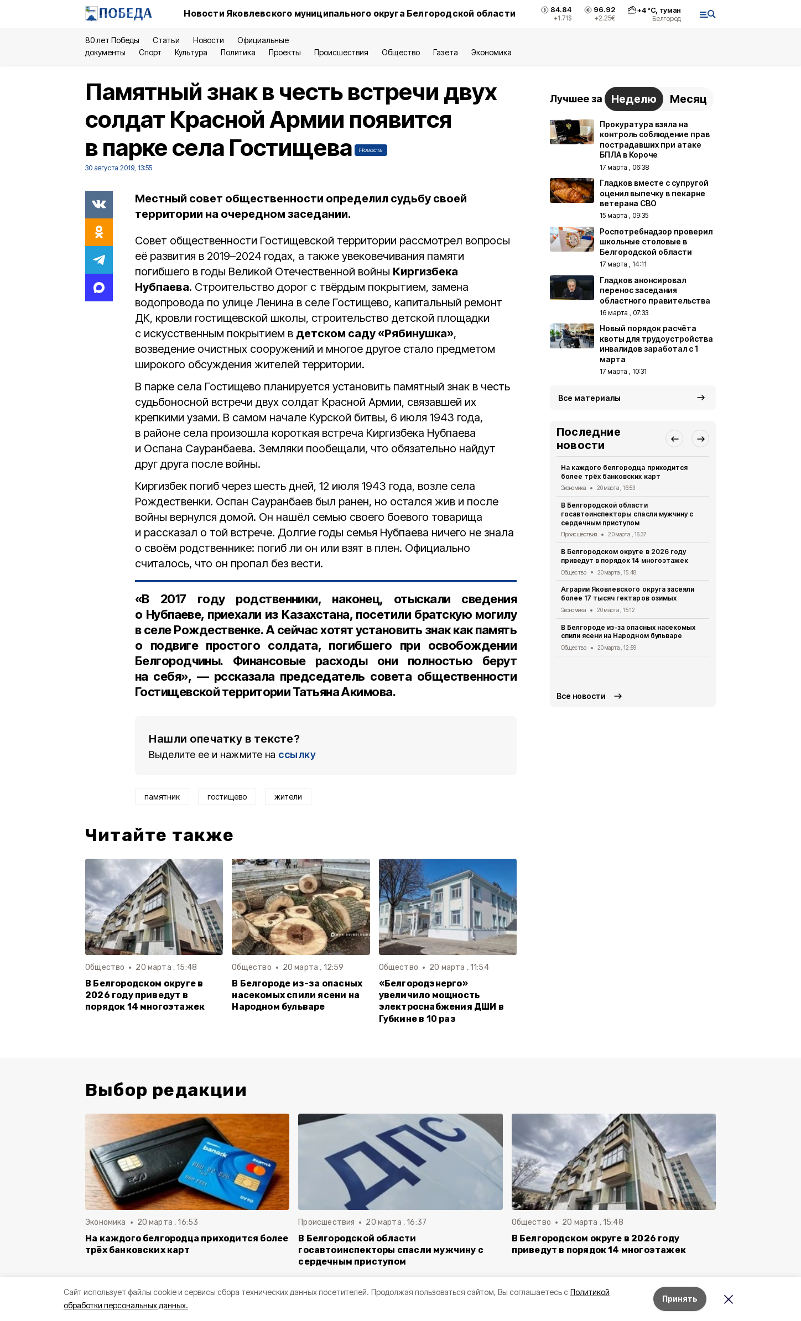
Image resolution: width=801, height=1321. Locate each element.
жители (288, 796)
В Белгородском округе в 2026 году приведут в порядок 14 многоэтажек (145, 995)
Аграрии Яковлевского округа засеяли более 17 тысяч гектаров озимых (627, 593)
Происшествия (341, 52)
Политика (238, 52)
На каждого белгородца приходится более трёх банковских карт (624, 472)
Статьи (166, 40)
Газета (445, 52)
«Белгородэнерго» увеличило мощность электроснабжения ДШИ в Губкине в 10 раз (441, 1001)
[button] (674, 438)
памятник (162, 796)
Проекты (285, 52)
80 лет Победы (112, 40)
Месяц (688, 99)
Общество (400, 52)
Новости (208, 40)
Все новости (581, 696)
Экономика (491, 52)
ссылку (297, 754)
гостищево (227, 796)
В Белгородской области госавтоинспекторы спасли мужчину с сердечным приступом (627, 514)
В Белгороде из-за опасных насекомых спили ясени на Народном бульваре (297, 995)
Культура (191, 52)
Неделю (634, 99)
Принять (680, 1298)
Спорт (150, 52)
